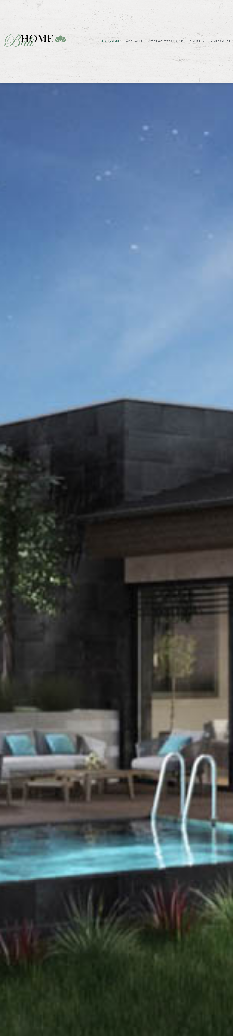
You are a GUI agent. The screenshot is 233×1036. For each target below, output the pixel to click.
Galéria (197, 41)
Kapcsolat (221, 41)
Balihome (111, 41)
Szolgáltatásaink (166, 41)
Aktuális (134, 41)
